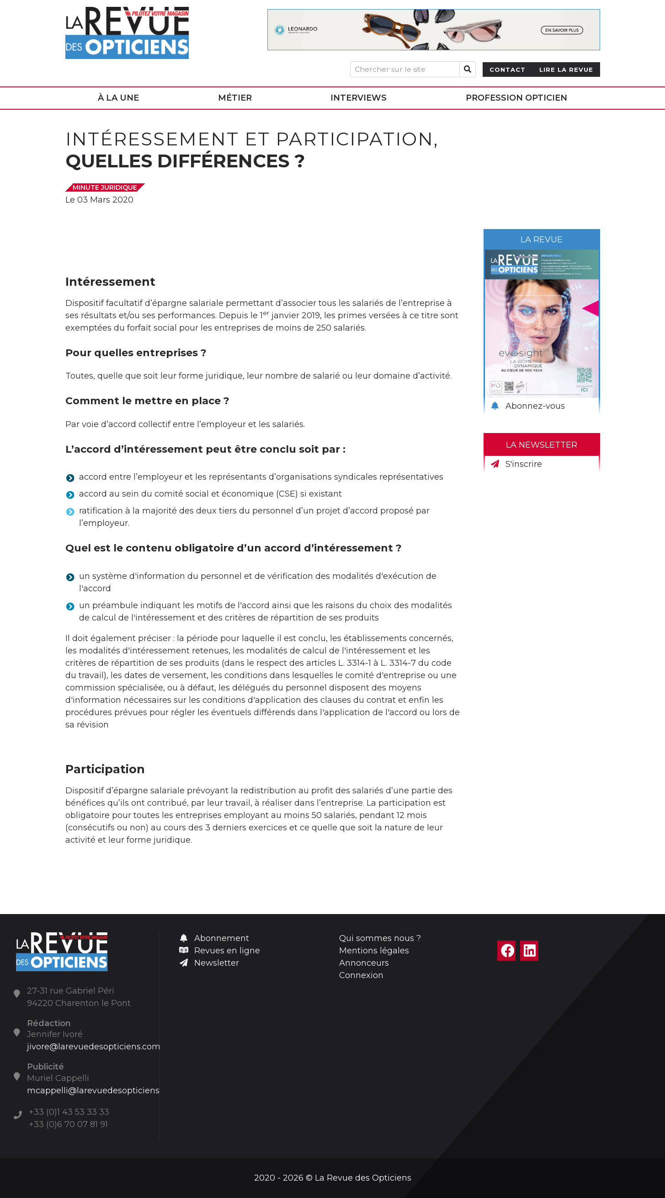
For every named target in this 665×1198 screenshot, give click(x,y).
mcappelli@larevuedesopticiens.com (103, 1091)
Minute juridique (105, 187)
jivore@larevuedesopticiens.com (93, 1047)
